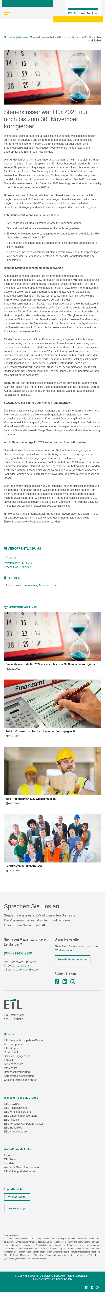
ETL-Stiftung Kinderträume (19, 1171)
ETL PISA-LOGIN (16, 1197)
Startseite (9, 37)
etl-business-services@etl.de (21, 969)
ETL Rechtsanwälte (15, 1107)
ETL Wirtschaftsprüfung (18, 1111)
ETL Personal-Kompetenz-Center (23, 1040)
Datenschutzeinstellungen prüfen (52, 1279)
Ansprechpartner (13, 1044)
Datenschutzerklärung (17, 1072)
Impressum (10, 1068)
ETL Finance (11, 1119)
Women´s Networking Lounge (21, 1167)
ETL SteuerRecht (14, 1127)
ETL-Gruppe (11, 1048)
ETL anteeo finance (15, 1131)
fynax (7, 1155)
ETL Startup (11, 1159)
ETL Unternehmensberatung (20, 1115)
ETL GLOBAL (12, 1103)
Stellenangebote (13, 1064)
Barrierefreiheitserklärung (19, 1076)
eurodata (9, 1163)
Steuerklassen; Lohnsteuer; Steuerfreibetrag (32, 585)
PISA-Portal (11, 1052)
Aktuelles (22, 37)
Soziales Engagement (17, 1056)
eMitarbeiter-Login (17, 1208)
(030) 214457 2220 (18, 953)
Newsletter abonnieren (72, 959)
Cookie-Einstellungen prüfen (20, 1079)
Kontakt (8, 1060)
